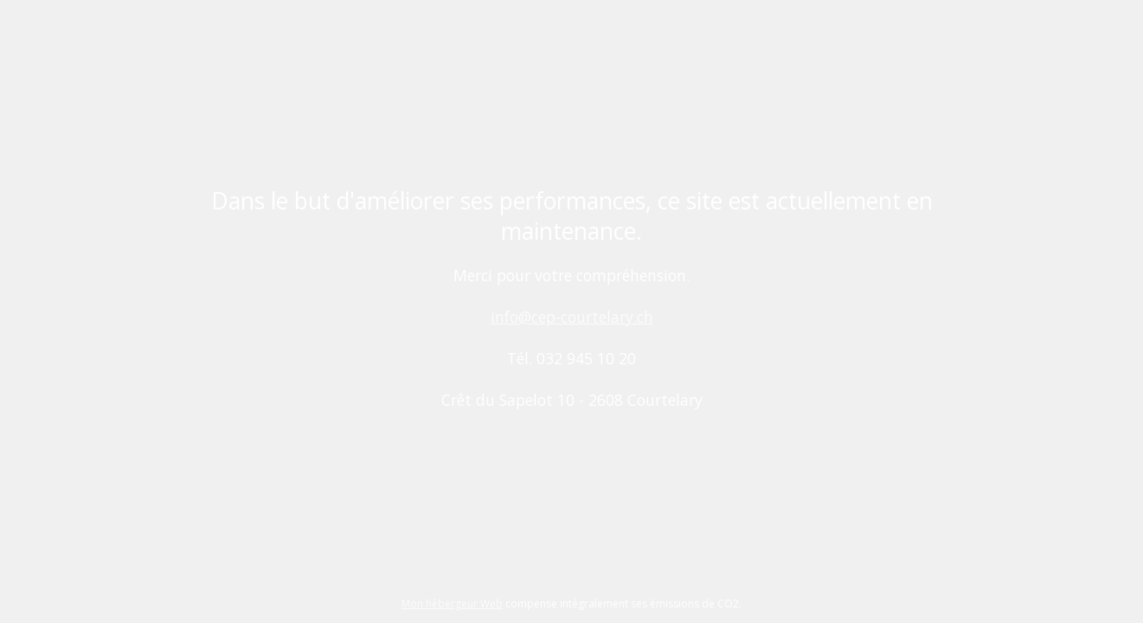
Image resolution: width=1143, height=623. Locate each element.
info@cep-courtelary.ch (572, 316)
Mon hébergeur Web (452, 603)
